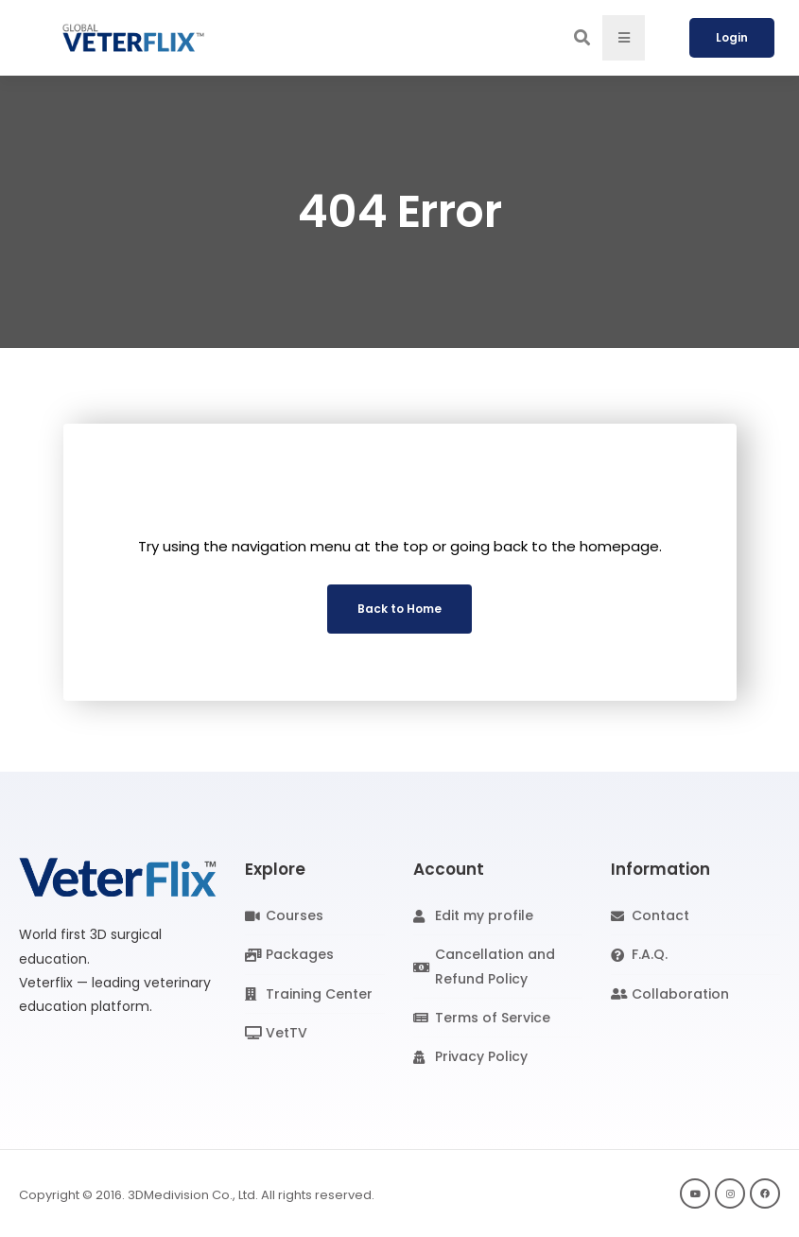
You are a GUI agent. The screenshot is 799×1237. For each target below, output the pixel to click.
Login (732, 37)
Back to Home (399, 609)
